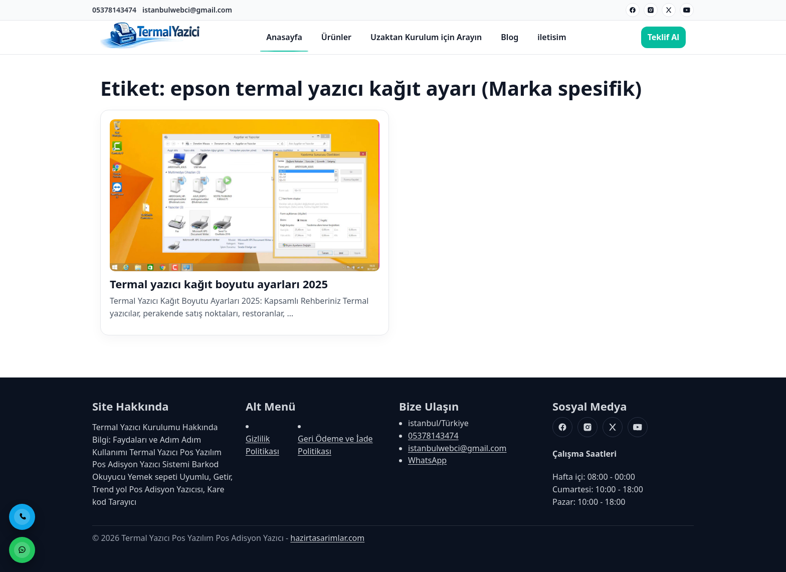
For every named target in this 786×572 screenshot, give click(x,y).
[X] (669, 10)
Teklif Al (663, 37)
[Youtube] (687, 10)
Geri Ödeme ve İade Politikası (335, 445)
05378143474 (114, 10)
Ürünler (336, 37)
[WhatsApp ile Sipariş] (22, 550)
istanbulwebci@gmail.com (187, 10)
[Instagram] (651, 10)
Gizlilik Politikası (262, 445)
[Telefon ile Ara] (22, 517)
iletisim (551, 37)
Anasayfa (284, 37)
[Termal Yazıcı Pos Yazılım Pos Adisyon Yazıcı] (150, 47)
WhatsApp (427, 460)
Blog (509, 37)
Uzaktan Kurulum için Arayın (426, 37)
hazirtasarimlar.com (327, 537)
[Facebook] (633, 10)
